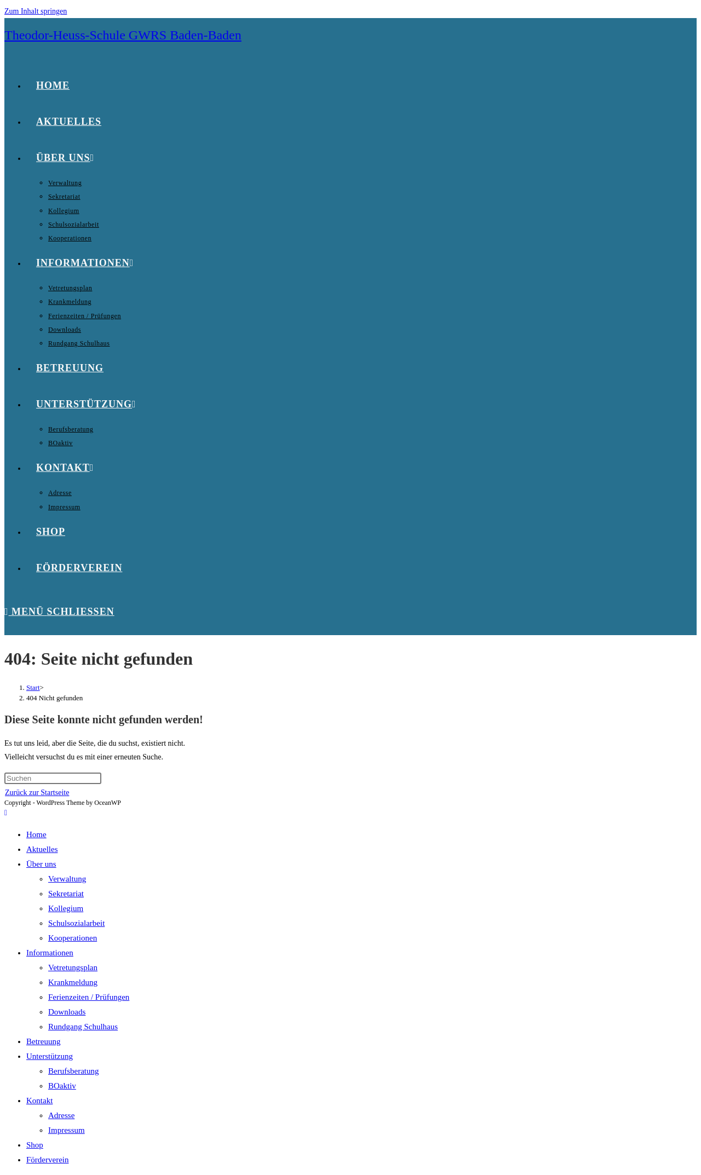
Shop (34, 1145)
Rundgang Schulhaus (83, 1026)
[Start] (33, 687)
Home (36, 834)
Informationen (49, 952)
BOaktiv (62, 1085)
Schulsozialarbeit (76, 923)
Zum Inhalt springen (35, 11)
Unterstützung (49, 1056)
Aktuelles (42, 849)
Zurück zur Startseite (37, 792)
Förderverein (47, 1159)
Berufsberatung (73, 1071)
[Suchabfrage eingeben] (52, 778)
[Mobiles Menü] (59, 611)
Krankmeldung (72, 982)
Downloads (66, 1011)
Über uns (41, 864)
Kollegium (65, 908)
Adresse (61, 1115)
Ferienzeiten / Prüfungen (88, 997)
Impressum (66, 1130)
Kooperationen (72, 938)
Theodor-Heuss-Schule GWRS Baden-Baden (123, 35)
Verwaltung (67, 878)
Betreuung (43, 1041)
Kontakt (39, 1100)
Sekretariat (66, 893)
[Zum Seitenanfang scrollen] (5, 813)
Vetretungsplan (72, 967)
